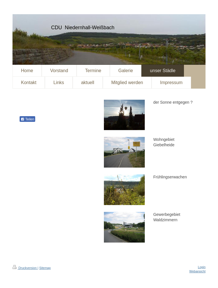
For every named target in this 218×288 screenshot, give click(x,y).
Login (202, 267)
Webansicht (197, 271)
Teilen (27, 119)
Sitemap (45, 268)
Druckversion (24, 268)
